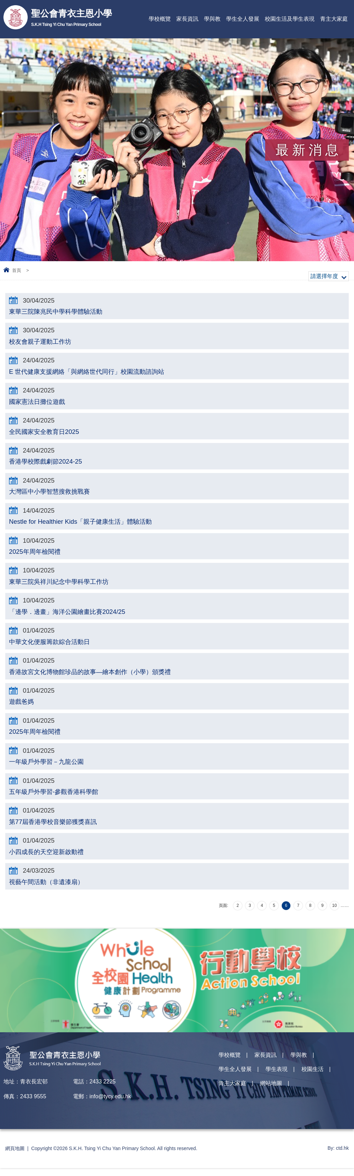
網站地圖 (271, 1093)
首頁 (16, 270)
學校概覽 (160, 19)
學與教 (212, 19)
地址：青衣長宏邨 (25, 1089)
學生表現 (277, 1078)
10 (334, 913)
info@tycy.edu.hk (111, 1104)
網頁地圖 (15, 1156)
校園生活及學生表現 (290, 19)
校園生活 (312, 1078)
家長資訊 (187, 19)
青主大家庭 (334, 19)
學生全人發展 (242, 19)
